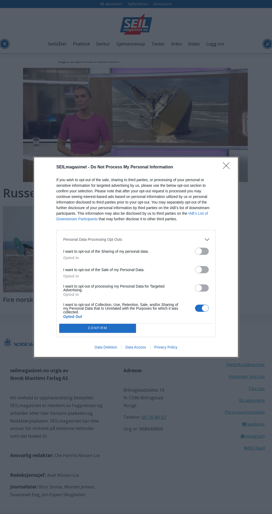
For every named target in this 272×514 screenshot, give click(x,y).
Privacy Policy (165, 347)
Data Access (135, 347)
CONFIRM (98, 328)
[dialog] (136, 257)
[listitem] (136, 239)
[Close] (228, 167)
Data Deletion (106, 347)
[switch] (202, 251)
